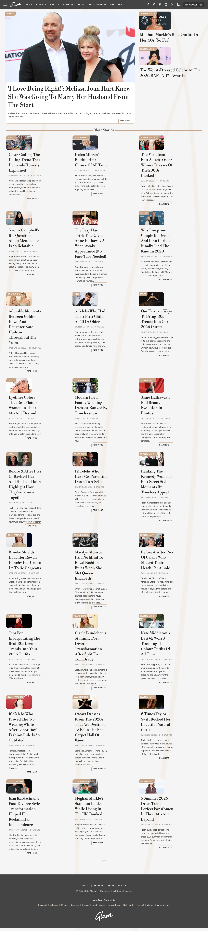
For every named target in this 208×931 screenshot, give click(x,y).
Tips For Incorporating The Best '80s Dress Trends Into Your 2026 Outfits (37, 668)
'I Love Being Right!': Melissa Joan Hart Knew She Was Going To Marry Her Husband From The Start (69, 97)
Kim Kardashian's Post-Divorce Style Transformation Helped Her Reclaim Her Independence (37, 827)
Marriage (10, 13)
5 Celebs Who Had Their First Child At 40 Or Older (101, 343)
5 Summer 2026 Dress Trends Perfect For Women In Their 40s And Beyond (169, 827)
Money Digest (114, 908)
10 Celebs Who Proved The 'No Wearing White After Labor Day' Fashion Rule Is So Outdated (37, 747)
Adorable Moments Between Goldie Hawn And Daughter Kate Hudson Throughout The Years (37, 345)
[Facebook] (148, 5)
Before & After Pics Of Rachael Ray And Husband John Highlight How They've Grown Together (36, 507)
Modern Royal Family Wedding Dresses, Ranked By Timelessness (102, 424)
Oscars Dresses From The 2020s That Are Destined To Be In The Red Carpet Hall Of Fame (103, 747)
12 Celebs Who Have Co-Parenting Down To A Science (101, 502)
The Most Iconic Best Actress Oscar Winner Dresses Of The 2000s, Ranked (167, 181)
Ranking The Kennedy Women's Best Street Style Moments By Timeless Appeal (169, 504)
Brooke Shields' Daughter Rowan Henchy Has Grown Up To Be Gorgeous (35, 589)
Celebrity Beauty (81, 140)
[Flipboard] (160, 5)
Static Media (90, 894)
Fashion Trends (14, 627)
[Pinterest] (154, 5)
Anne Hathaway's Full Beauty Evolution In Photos (167, 422)
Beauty (54, 4)
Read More (125, 123)
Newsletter (194, 4)
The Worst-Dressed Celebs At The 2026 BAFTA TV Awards (168, 107)
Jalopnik (54, 908)
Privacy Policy (117, 888)
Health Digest (98, 908)
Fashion (68, 4)
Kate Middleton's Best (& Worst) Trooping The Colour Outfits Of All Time (169, 668)
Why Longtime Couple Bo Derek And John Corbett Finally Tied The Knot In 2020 (169, 260)
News (28, 4)
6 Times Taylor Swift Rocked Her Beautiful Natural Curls (166, 745)
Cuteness (74, 908)
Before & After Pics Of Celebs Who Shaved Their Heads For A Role (168, 589)
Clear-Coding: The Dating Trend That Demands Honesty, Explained (37, 181)
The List (140, 908)
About (86, 888)
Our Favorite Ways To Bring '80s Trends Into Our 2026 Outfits (169, 343)
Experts (41, 4)
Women (150, 908)
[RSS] (178, 5)
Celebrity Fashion (147, 13)
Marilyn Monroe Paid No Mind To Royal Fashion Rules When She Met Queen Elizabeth (102, 589)
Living (81, 4)
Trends (143, 304)
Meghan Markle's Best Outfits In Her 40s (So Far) (168, 53)
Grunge (85, 908)
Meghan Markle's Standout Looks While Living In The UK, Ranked (102, 827)
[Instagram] (166, 5)
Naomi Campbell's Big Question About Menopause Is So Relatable (37, 260)
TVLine (64, 908)
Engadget (42, 908)
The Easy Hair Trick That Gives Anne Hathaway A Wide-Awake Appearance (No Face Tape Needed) (102, 263)
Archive (99, 888)
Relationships (97, 4)
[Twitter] (172, 5)
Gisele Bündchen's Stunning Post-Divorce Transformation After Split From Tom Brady (101, 668)
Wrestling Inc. (163, 908)
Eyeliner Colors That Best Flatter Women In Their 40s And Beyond (37, 424)
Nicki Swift (128, 908)
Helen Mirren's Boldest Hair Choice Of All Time (100, 179)
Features (116, 4)
